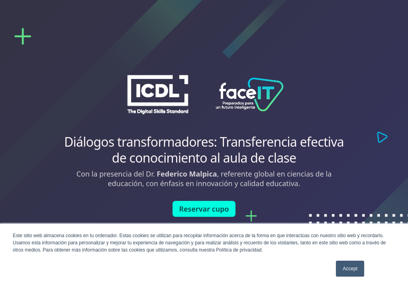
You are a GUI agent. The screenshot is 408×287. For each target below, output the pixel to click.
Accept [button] (350, 268)
